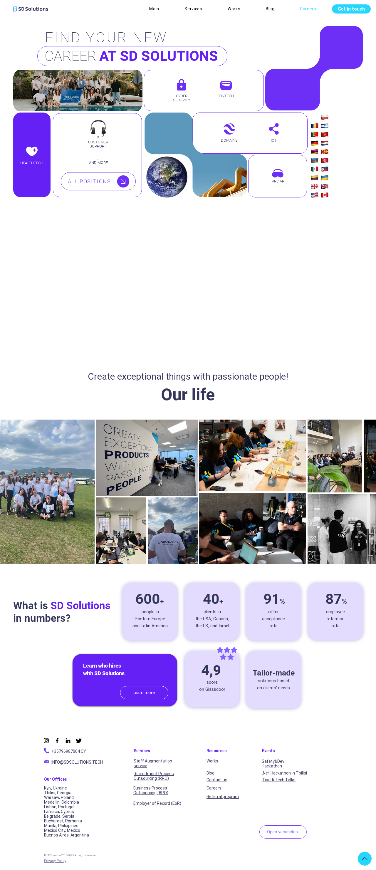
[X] (78, 740)
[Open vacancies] (283, 832)
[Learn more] (144, 692)
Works (212, 761)
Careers (214, 788)
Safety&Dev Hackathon (273, 763)
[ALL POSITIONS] (98, 181)
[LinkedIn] (68, 740)
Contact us (217, 779)
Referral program (223, 796)
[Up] (365, 859)
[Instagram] (46, 740)
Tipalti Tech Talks (279, 779)
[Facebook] (57, 740)
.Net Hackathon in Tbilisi (284, 773)
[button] (193, 9)
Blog (210, 773)
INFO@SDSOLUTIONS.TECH (77, 762)
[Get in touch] (351, 9)
